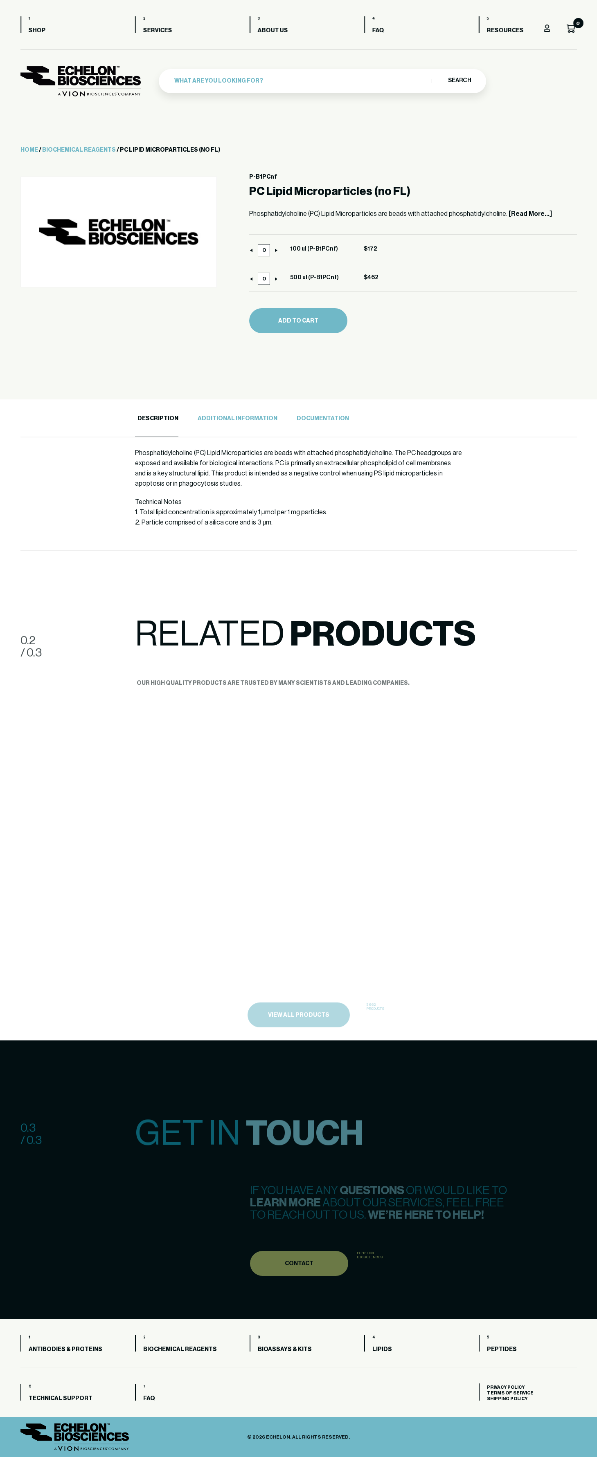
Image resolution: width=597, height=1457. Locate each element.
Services (157, 31)
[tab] (156, 418)
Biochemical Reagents (79, 150)
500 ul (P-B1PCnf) (314, 277)
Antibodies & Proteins (65, 1349)
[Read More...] (530, 214)
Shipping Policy (507, 1398)
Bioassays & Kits (285, 1349)
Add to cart (298, 321)
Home (29, 150)
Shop (37, 31)
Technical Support (60, 1398)
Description (157, 418)
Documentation (323, 418)
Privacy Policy (506, 1387)
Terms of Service (510, 1393)
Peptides (502, 1349)
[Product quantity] (264, 250)
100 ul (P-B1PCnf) (314, 249)
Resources (505, 31)
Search (459, 80)
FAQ (378, 31)
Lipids (382, 1349)
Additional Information (237, 418)
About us (273, 31)
